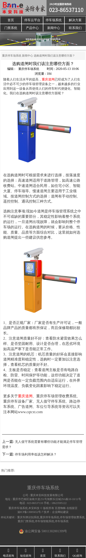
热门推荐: (8, 471)
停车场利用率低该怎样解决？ (36, 455)
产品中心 (32, 28)
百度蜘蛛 (60, 509)
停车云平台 (32, 20)
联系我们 (75, 28)
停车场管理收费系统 (72, 518)
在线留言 (72, 509)
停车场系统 (54, 20)
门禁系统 (10, 28)
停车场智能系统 (44, 522)
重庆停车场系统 (11, 56)
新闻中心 (53, 28)
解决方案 (75, 20)
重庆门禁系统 (26, 522)
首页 (11, 20)
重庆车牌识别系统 (28, 518)
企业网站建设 (60, 513)
